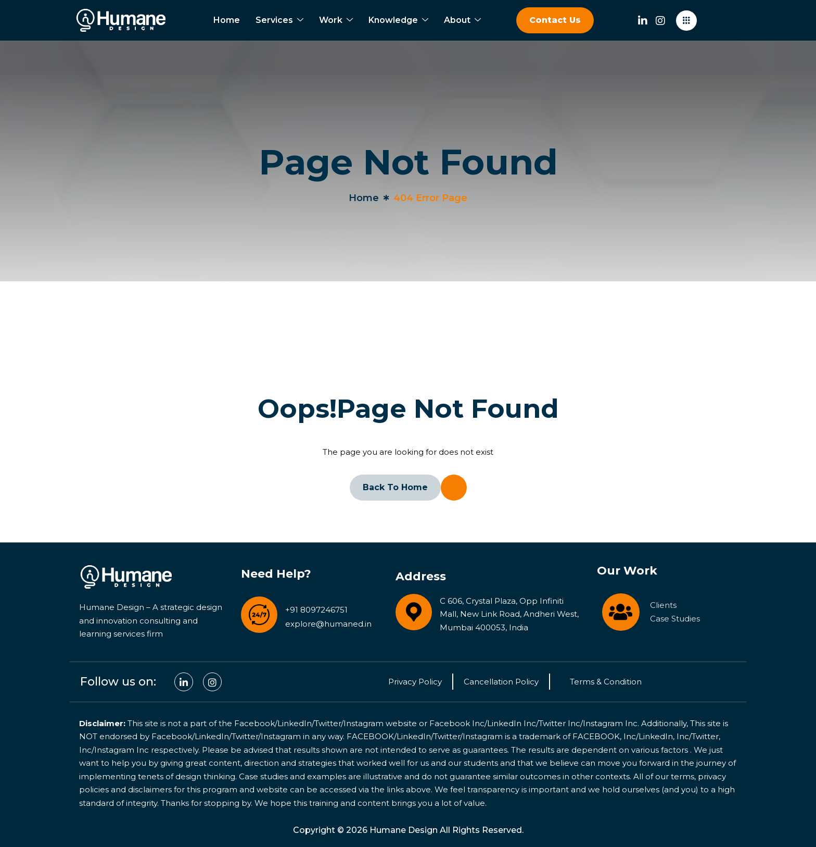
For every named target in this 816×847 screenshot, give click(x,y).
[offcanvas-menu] (686, 20)
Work (336, 20)
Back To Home (395, 487)
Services (279, 20)
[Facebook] (212, 681)
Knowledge (398, 20)
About (462, 20)
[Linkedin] (643, 19)
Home (226, 20)
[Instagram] (660, 19)
